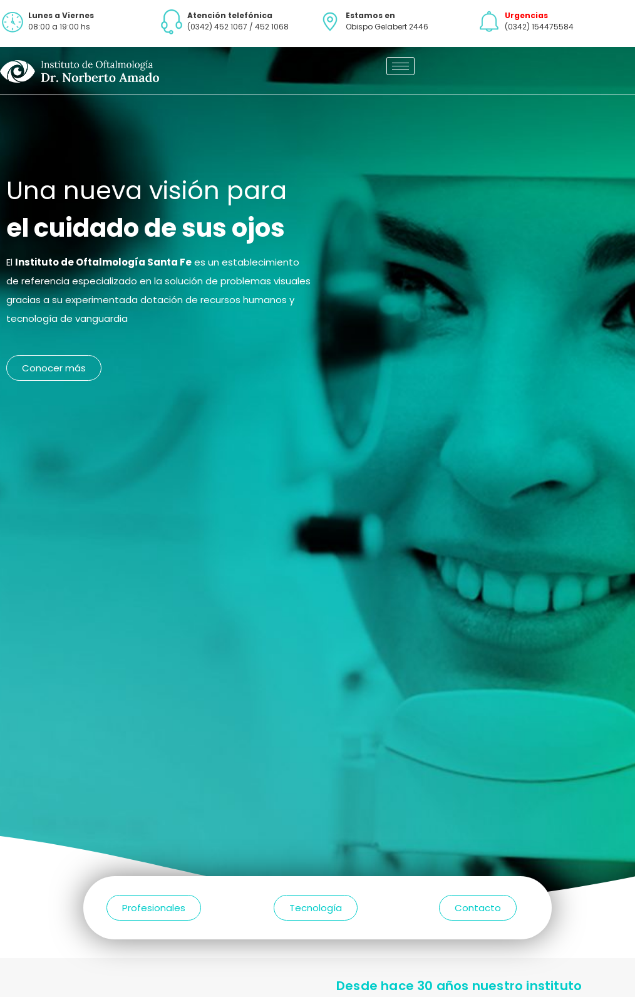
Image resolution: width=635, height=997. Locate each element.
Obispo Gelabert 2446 (387, 26)
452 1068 (272, 26)
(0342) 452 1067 (217, 26)
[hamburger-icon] (400, 66)
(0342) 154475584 (539, 26)
